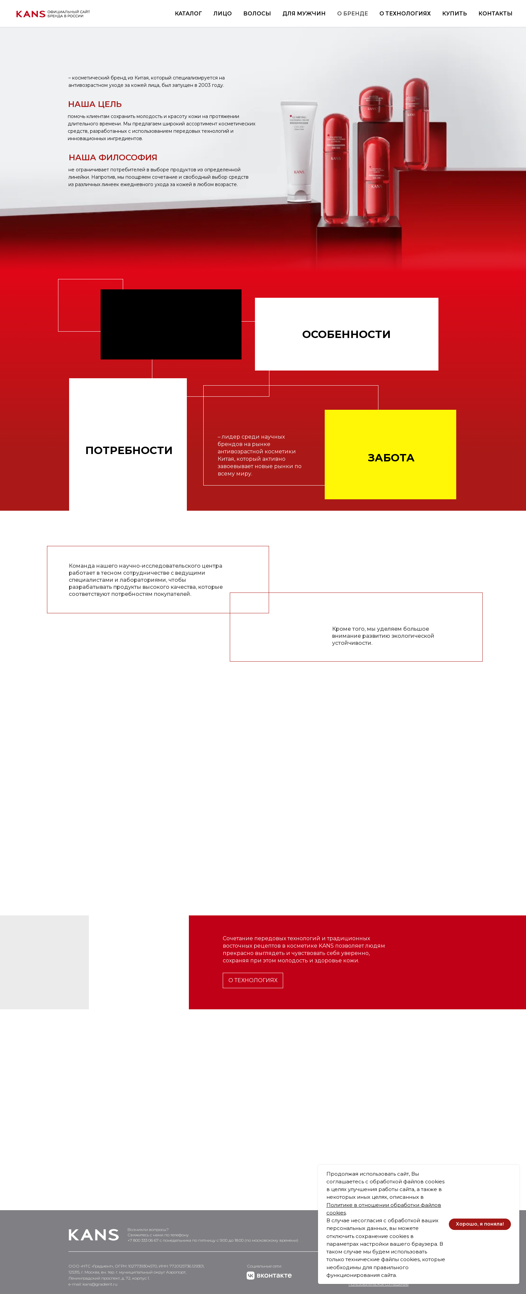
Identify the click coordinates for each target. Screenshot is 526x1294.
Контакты (495, 13)
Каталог (188, 13)
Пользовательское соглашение (379, 1284)
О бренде (352, 13)
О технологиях (405, 13)
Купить (454, 13)
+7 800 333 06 (140, 1240)
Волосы (257, 13)
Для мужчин (304, 13)
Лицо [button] (222, 13)
